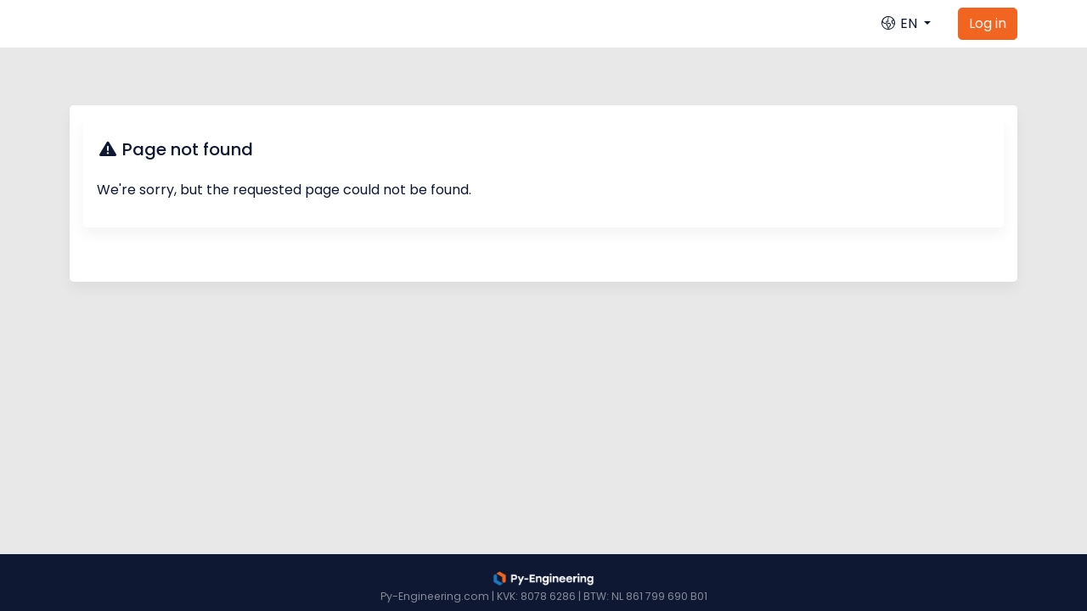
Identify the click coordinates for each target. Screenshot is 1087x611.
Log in (987, 23)
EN (900, 23)
